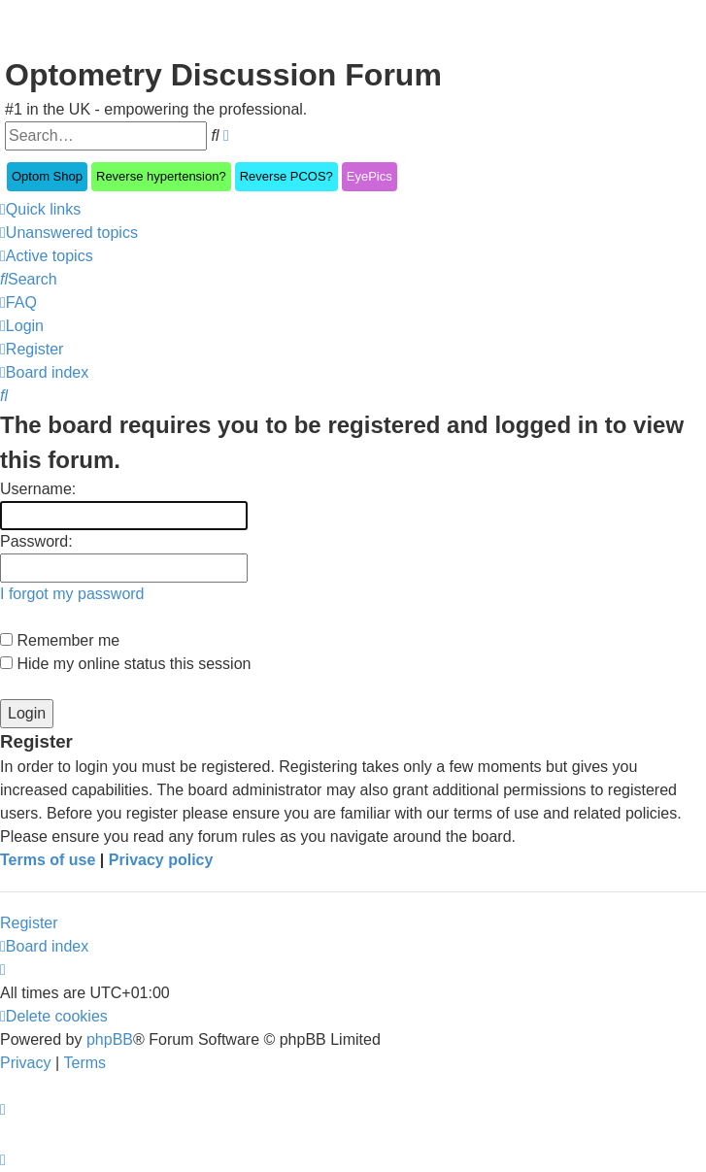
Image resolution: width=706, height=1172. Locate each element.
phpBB (109, 1039)
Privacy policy (161, 860)
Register (29, 923)
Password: (36, 541)
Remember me (59, 640)
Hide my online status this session (125, 663)
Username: (38, 489)
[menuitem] (69, 233)
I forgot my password (72, 594)
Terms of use (47, 860)
